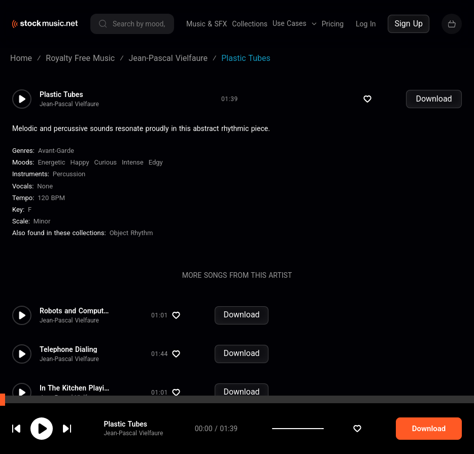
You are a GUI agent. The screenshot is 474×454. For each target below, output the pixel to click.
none (45, 186)
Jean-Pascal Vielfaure (69, 104)
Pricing (333, 24)
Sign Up (408, 23)
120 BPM (51, 198)
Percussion (69, 174)
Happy (80, 162)
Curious (105, 162)
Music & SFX (206, 24)
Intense (133, 162)
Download (434, 99)
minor (42, 221)
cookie (68, 427)
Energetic (51, 162)
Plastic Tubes (61, 94)
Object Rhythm (131, 233)
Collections (249, 24)
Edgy (156, 162)
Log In (366, 24)
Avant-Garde (56, 150)
